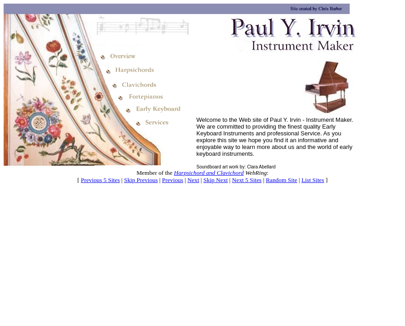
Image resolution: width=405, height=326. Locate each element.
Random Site (281, 180)
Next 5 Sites (247, 180)
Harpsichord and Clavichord (209, 172)
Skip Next (216, 180)
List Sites (313, 180)
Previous (172, 180)
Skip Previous (141, 180)
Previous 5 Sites (100, 180)
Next (193, 180)
